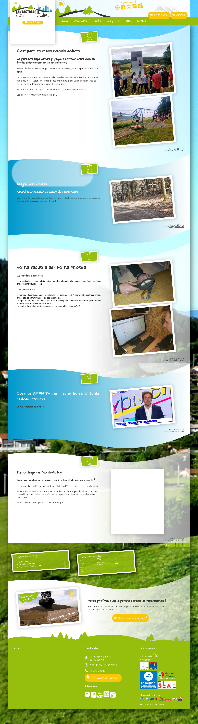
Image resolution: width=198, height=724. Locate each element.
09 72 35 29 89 (97, 685)
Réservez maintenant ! (130, 632)
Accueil (62, 21)
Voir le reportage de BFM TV (30, 412)
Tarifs (95, 21)
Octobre (86, 574)
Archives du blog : (85, 564)
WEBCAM (33, 22)
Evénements (179, 153)
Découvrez (79, 21)
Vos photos (112, 21)
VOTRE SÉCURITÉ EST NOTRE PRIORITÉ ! (56, 271)
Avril (73, 575)
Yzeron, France (32, 34)
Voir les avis (149, 671)
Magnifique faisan (33, 186)
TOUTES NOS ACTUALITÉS (35, 575)
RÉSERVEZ (159, 15)
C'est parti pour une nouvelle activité (51, 51)
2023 (97, 567)
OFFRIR (179, 15)
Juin (73, 583)
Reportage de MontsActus (42, 479)
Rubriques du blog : (32, 564)
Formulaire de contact (104, 692)
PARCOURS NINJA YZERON (43, 95)
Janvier (74, 578)
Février (74, 573)
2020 (85, 568)
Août (97, 574)
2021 (73, 568)
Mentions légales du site (152, 719)
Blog (127, 21)
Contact (140, 21)
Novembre (87, 572)
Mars (73, 580)
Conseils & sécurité (177, 366)
